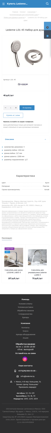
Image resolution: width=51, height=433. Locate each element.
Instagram (24, 358)
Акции (25, 338)
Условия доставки (25, 307)
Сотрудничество (25, 314)
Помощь (25, 299)
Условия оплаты (25, 304)
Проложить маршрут (27, 387)
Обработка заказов (25, 310)
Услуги (25, 331)
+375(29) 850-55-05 (26, 371)
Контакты (25, 327)
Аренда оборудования (25, 334)
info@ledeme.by (27, 376)
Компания (25, 323)
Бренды (25, 317)
